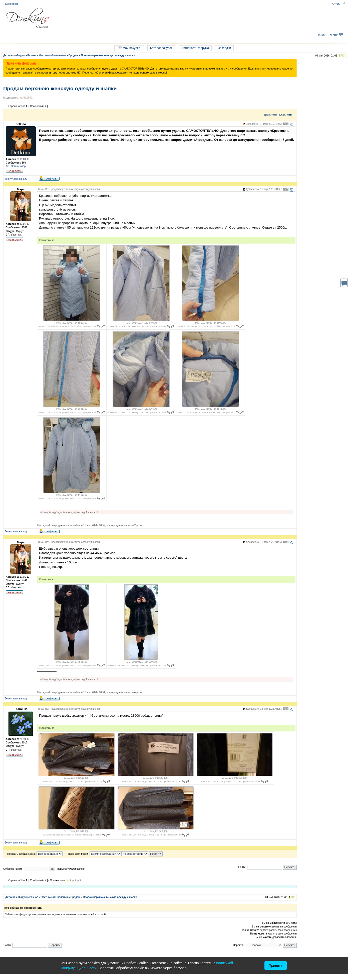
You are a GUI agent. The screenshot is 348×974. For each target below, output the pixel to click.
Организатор (18, 166)
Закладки (224, 48)
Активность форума (195, 48)
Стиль (336, 3)
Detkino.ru (11, 3)
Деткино (8, 55)
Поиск (320, 35)
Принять (275, 965)
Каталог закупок (161, 48)
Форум (20, 55)
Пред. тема (270, 115)
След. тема (285, 115)
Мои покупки (129, 48)
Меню (336, 35)
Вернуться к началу (16, 179)
